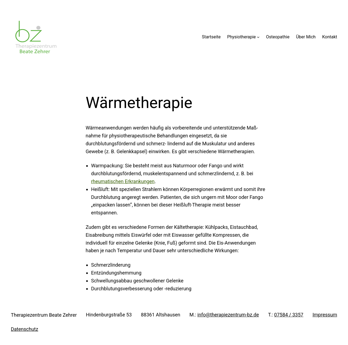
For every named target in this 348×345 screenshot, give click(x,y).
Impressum (324, 315)
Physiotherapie (241, 36)
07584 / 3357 (288, 315)
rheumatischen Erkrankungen (122, 181)
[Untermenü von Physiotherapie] (258, 37)
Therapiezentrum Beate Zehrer (44, 315)
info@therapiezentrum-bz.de (228, 315)
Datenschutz (24, 329)
